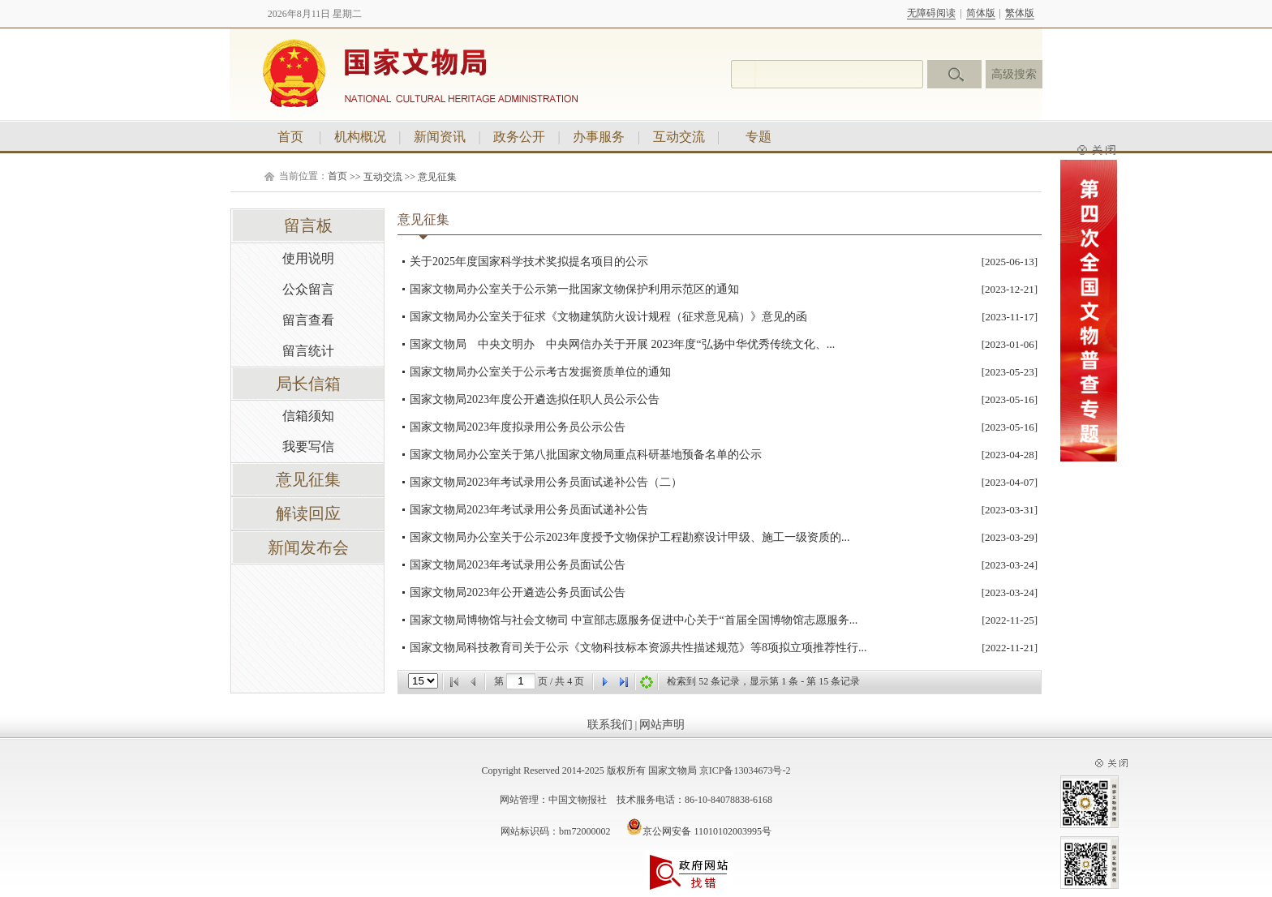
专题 (758, 137)
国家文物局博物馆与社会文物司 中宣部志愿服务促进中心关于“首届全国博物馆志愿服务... (633, 620)
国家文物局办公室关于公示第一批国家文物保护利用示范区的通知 (574, 289)
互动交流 (679, 137)
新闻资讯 (440, 137)
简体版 (980, 13)
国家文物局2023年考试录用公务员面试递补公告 (529, 510)
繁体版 (1019, 13)
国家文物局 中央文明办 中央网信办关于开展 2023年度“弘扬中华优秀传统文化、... (622, 344)
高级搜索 (1014, 74)
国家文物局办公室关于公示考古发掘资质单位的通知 (540, 372)
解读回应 (308, 513)
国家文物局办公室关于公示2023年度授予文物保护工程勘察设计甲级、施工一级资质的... (630, 537)
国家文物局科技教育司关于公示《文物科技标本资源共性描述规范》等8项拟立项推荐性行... (638, 648)
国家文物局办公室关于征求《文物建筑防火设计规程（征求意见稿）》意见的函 (608, 317)
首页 (290, 137)
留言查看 (308, 320)
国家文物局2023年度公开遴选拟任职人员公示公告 (535, 399)
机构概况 (360, 137)
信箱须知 (308, 416)
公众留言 (308, 289)
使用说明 (308, 258)
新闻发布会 (308, 547)
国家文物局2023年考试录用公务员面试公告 (517, 565)
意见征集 (437, 176)
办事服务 (599, 137)
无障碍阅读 (931, 13)
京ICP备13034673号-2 (745, 770)
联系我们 (610, 725)
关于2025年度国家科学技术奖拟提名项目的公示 (529, 261)
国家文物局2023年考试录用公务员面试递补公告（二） (546, 482)
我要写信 (308, 446)
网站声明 (662, 725)
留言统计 (308, 351)
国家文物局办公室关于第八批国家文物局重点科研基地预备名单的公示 (586, 454)
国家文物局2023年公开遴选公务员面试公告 (517, 592)
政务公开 (519, 137)
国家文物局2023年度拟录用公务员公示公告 (517, 427)
